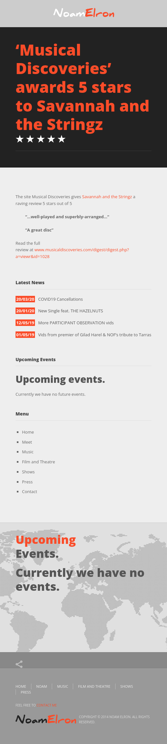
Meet (27, 442)
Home (28, 432)
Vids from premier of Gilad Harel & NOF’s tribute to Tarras (94, 335)
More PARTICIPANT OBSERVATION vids (76, 323)
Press (27, 482)
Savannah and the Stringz (107, 196)
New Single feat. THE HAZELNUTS (70, 311)
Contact (29, 491)
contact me (47, 705)
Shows (28, 472)
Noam (41, 686)
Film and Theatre (38, 462)
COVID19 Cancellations (60, 299)
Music (27, 452)
